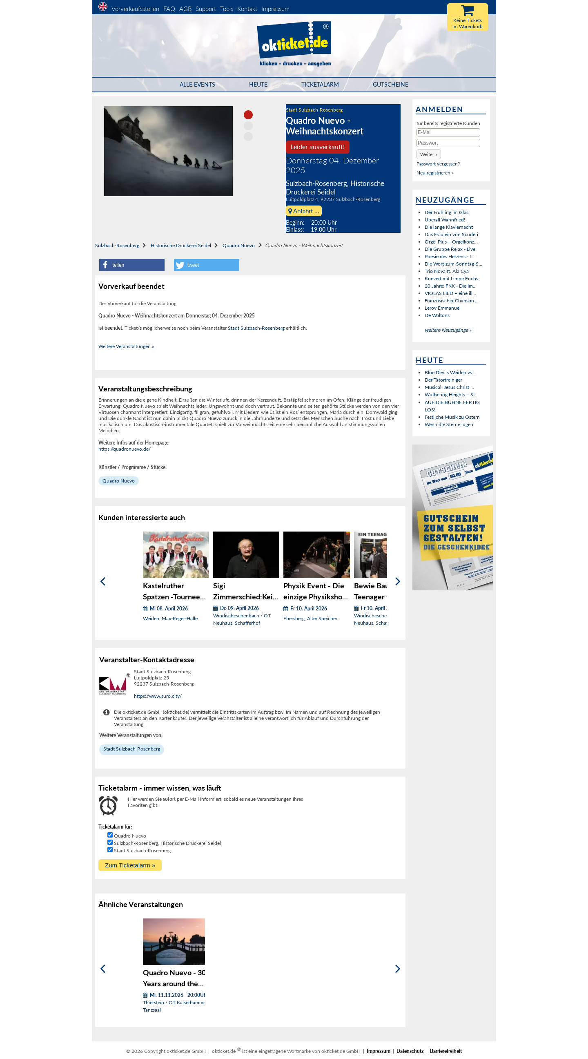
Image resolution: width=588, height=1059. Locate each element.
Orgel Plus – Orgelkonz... (451, 242)
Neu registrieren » (435, 173)
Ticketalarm (320, 84)
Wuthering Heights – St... (452, 394)
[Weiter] (398, 581)
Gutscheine (390, 84)
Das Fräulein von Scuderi (451, 234)
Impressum (275, 8)
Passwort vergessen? (438, 164)
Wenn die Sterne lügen (449, 424)
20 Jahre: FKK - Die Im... (451, 286)
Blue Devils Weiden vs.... (451, 372)
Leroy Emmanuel (443, 308)
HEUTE (258, 84)
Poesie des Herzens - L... (450, 256)
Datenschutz (410, 1051)
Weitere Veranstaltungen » (126, 346)
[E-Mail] (448, 132)
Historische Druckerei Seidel (181, 245)
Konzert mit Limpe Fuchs (451, 278)
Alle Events (197, 84)
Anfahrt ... (303, 210)
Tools (226, 8)
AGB (185, 8)
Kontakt (247, 8)
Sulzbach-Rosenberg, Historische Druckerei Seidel (167, 843)
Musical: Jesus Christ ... (449, 387)
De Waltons (437, 315)
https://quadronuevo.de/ (124, 449)
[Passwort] (448, 143)
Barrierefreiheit (446, 1051)
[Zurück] (102, 581)
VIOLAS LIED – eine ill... (450, 293)
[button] (132, 265)
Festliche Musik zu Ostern (452, 417)
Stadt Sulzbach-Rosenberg (314, 110)
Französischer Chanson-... (452, 300)
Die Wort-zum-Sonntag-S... (453, 264)
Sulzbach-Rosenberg (117, 245)
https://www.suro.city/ (158, 696)
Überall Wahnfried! (445, 220)
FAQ (169, 8)
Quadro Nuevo (239, 245)
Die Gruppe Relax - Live (450, 249)
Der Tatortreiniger (443, 380)
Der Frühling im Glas (446, 212)
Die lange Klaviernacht (449, 227)
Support (206, 8)
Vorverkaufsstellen (135, 8)
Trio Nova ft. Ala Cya (447, 271)
